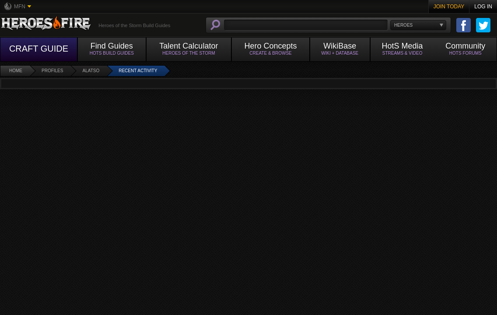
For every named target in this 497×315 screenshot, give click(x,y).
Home (15, 70)
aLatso (90, 70)
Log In (483, 7)
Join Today (449, 7)
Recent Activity (138, 70)
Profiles (52, 70)
